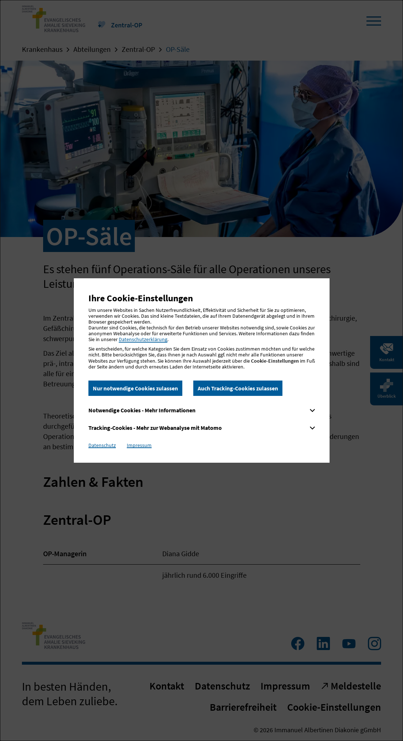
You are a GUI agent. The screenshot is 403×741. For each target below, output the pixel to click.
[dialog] (201, 370)
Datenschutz (102, 445)
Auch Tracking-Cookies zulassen (238, 388)
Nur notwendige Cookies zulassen (135, 388)
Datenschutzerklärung (143, 339)
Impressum (139, 445)
